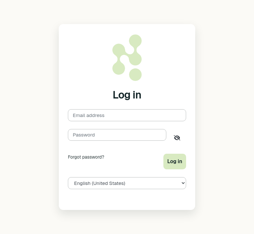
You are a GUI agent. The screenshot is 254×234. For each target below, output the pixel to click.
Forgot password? (86, 157)
